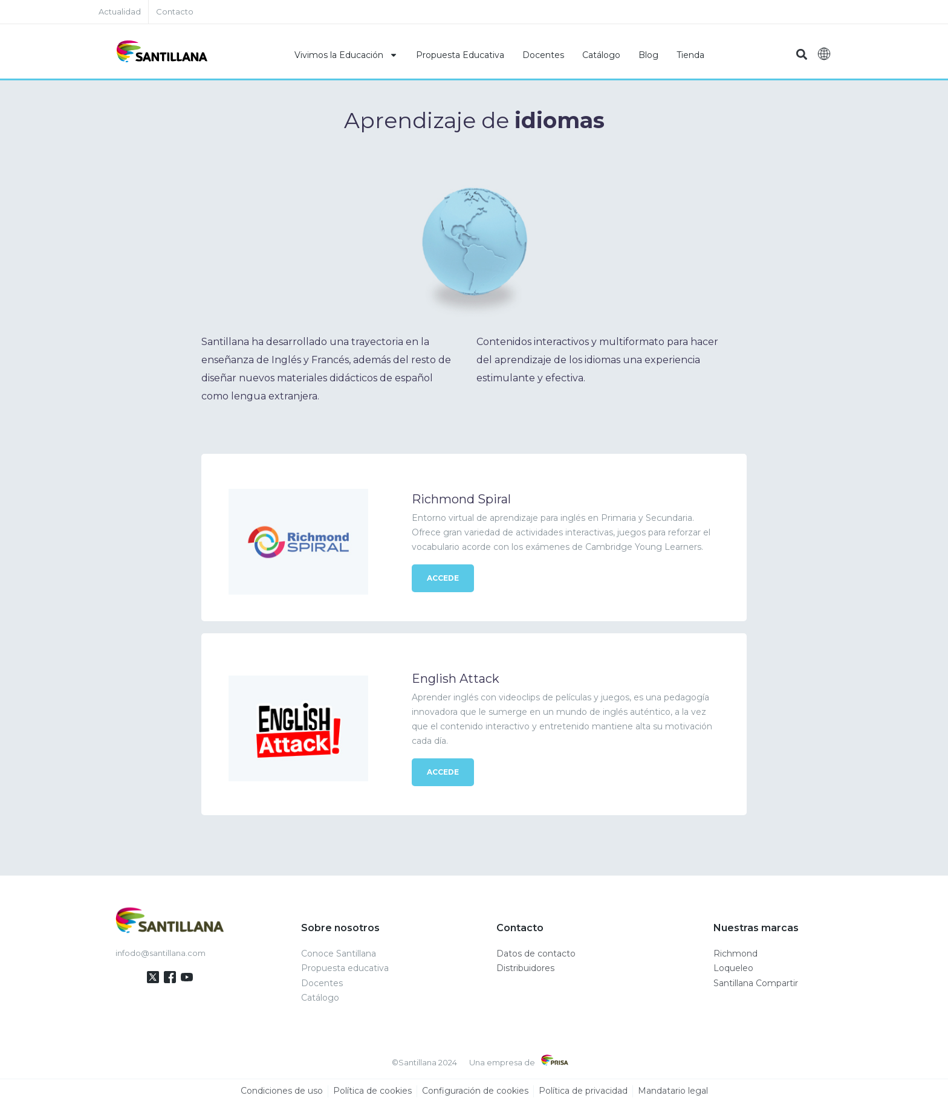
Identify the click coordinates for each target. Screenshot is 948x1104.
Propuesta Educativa (460, 55)
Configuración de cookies (475, 1091)
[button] (801, 55)
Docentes (543, 55)
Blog (648, 55)
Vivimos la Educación (346, 55)
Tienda (690, 55)
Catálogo (601, 55)
